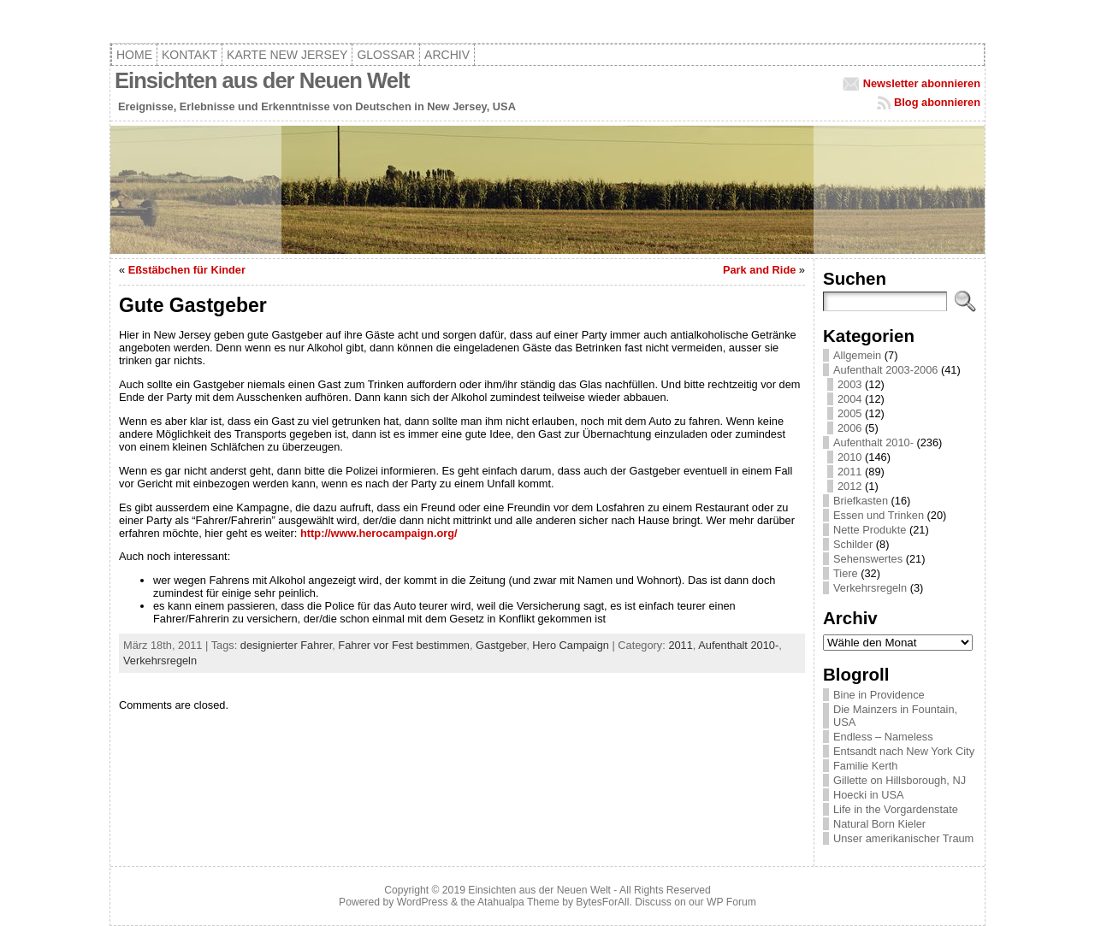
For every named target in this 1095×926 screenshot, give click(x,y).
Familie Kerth (865, 765)
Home (134, 55)
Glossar (386, 55)
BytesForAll (602, 902)
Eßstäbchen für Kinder (187, 269)
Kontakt (189, 55)
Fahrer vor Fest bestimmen (404, 645)
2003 (849, 384)
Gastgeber (501, 645)
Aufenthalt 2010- (738, 645)
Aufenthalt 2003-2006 (885, 369)
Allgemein (857, 355)
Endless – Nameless (883, 736)
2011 (680, 645)
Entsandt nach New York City (903, 751)
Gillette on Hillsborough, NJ (899, 780)
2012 (849, 486)
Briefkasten (860, 500)
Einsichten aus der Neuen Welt (262, 80)
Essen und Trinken (878, 515)
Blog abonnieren (937, 102)
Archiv (447, 55)
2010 (849, 457)
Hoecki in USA (868, 794)
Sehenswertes (868, 558)
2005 (849, 413)
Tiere (845, 573)
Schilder (853, 544)
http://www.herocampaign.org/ (379, 533)
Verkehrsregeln (160, 660)
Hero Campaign (570, 645)
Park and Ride (759, 269)
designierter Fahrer (286, 645)
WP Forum (731, 902)
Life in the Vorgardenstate (895, 809)
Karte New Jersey (287, 55)
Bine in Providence (879, 694)
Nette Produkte (869, 529)
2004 (849, 398)
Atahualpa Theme (518, 902)
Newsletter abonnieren (921, 83)
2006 (849, 428)
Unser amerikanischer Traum (903, 838)
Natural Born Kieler (879, 823)
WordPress (422, 902)
